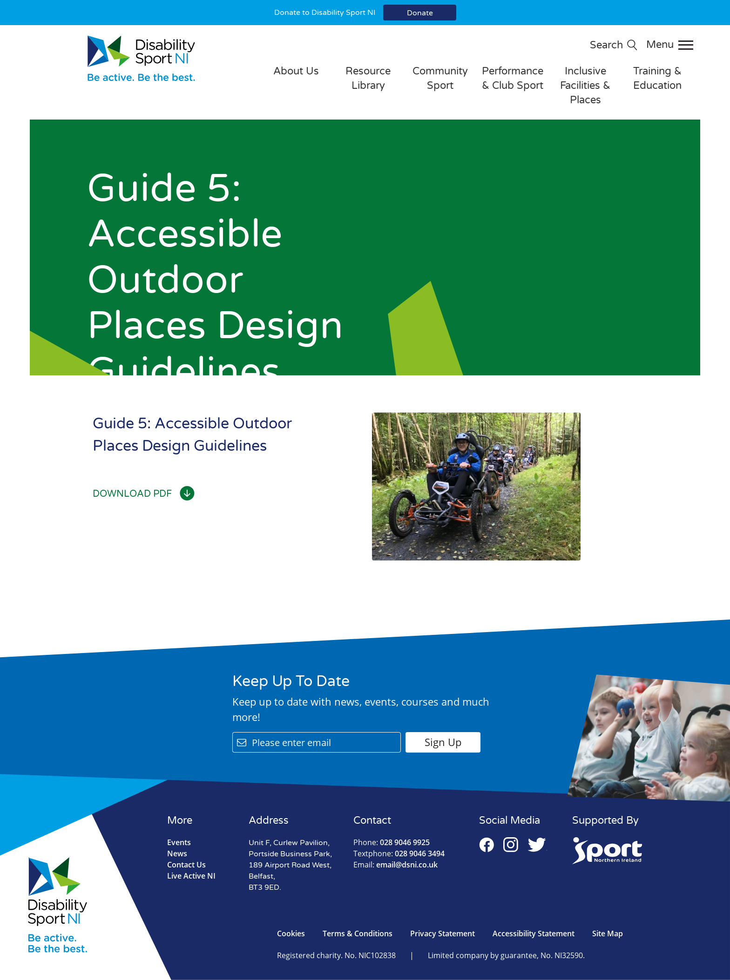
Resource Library (368, 78)
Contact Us (186, 865)
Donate (420, 13)
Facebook (486, 844)
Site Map (607, 933)
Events (179, 842)
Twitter (537, 844)
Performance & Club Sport (512, 78)
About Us (296, 71)
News (177, 853)
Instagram (510, 844)
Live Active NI (191, 876)
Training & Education (657, 78)
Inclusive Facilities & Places (585, 85)
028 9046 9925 (391, 842)
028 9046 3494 (399, 853)
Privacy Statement (442, 933)
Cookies (291, 933)
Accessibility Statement (534, 933)
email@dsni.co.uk (395, 865)
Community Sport (440, 78)
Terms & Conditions (357, 933)
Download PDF (144, 494)
